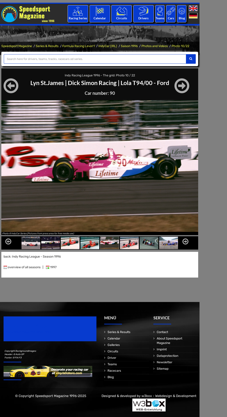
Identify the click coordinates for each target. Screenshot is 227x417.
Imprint (162, 349)
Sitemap (162, 369)
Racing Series (78, 18)
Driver (112, 358)
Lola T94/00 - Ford (147, 82)
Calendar (100, 18)
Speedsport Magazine (16, 46)
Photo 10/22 (180, 46)
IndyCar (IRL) (107, 46)
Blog (182, 18)
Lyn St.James (45, 82)
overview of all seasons (22, 267)
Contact (162, 332)
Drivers (143, 18)
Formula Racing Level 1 (78, 46)
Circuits (121, 18)
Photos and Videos (154, 46)
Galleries (114, 345)
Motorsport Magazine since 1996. (29, 332)
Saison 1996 (129, 46)
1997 (51, 267)
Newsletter (164, 362)
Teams (160, 18)
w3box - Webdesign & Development (168, 396)
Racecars (114, 371)
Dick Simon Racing (92, 82)
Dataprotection (167, 356)
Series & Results (47, 46)
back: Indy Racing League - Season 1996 (32, 256)
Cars (171, 18)
